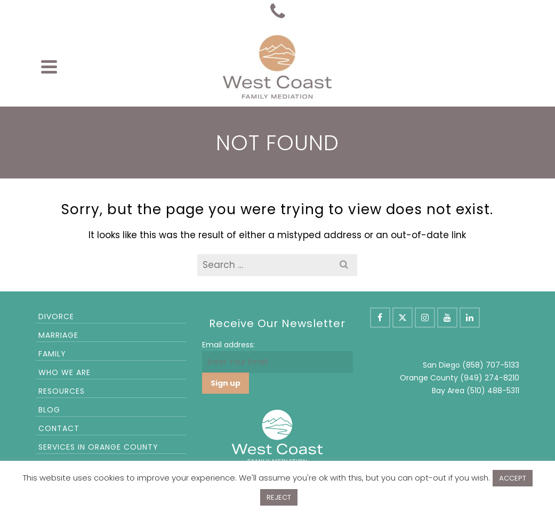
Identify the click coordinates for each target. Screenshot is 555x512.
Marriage (58, 335)
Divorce (56, 316)
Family (52, 353)
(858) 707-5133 (490, 365)
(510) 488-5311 (492, 390)
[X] (402, 317)
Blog (49, 409)
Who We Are (64, 372)
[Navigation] (49, 67)
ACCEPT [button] (512, 478)
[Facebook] (380, 317)
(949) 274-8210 (489, 377)
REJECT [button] (279, 497)
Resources (61, 391)
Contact (58, 428)
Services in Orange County (98, 447)
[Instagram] (425, 317)
